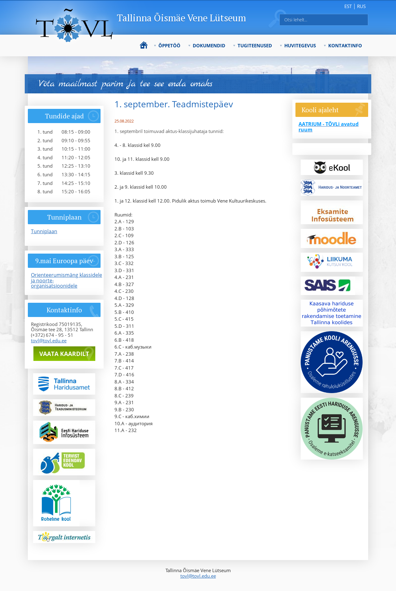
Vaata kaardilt (64, 354)
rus (361, 6)
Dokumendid (209, 45)
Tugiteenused (255, 45)
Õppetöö (169, 45)
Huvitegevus (300, 45)
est (348, 6)
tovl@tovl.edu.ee (49, 340)
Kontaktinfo (345, 45)
